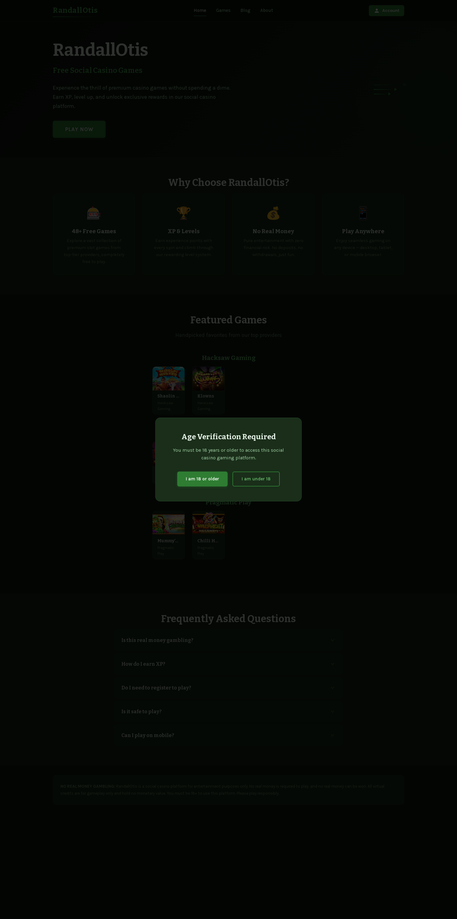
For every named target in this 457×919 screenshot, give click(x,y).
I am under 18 (256, 479)
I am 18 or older (202, 479)
